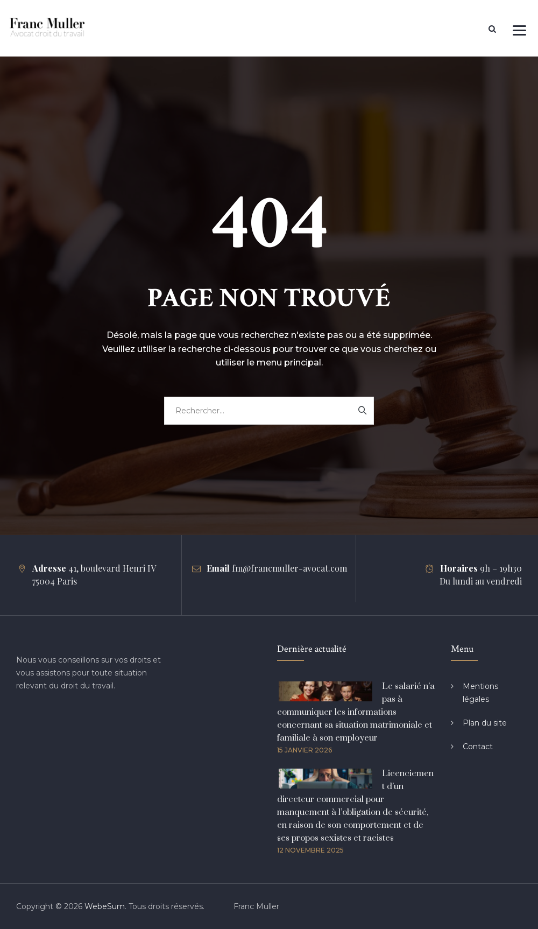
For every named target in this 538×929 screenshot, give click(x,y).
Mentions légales (480, 692)
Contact (478, 746)
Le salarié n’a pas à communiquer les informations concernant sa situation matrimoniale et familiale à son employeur (356, 712)
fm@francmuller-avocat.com (289, 568)
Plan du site (485, 723)
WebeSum (104, 906)
